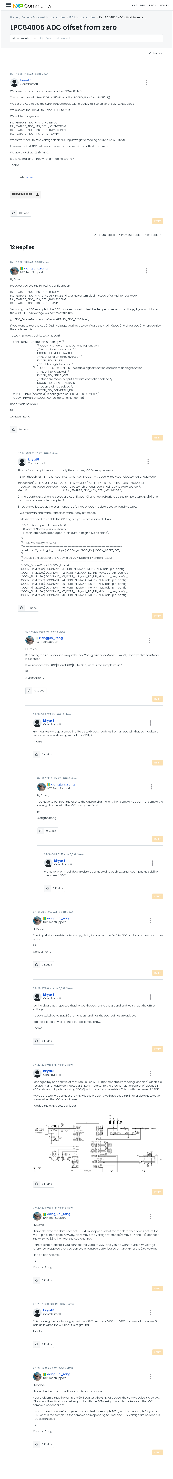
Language (138, 5)
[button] (147, 82)
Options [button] (154, 53)
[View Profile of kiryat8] (26, 80)
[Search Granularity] (24, 38)
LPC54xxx (31, 177)
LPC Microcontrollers (82, 17)
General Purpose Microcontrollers (43, 17)
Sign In (164, 5)
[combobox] (100, 38)
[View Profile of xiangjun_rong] (36, 268)
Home (14, 17)
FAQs (152, 5)
